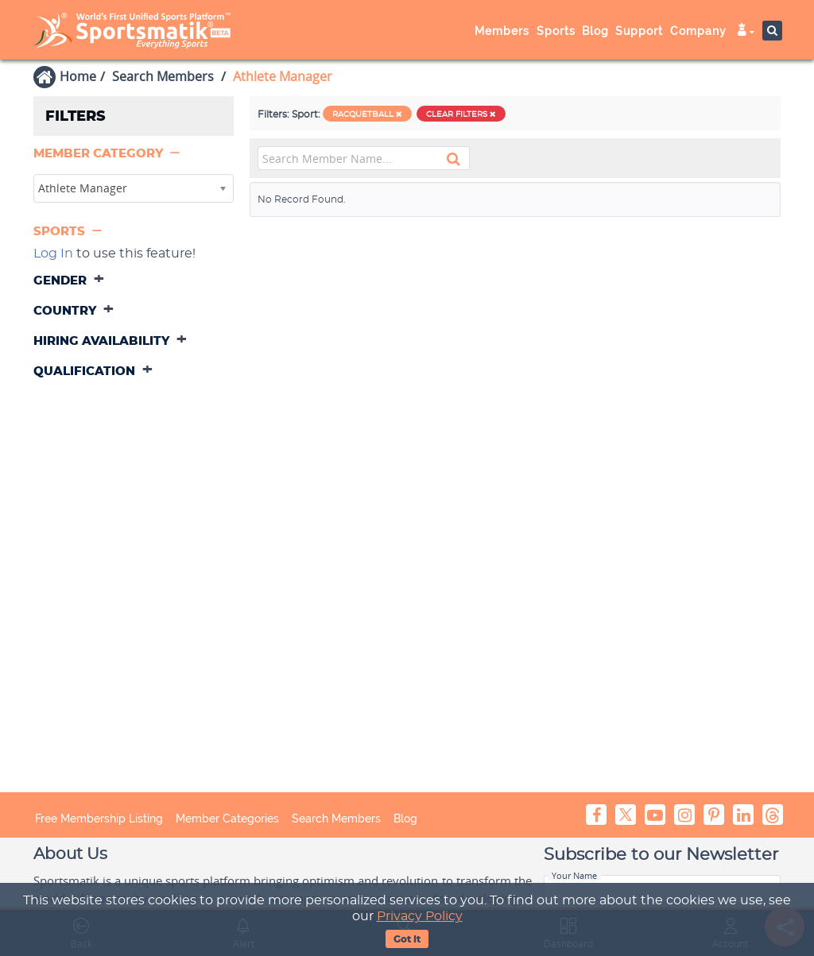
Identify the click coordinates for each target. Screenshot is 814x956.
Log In (53, 253)
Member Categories (227, 818)
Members (502, 31)
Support (639, 31)
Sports (556, 31)
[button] (108, 154)
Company (698, 31)
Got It (407, 939)
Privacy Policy (420, 916)
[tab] (133, 155)
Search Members (163, 76)
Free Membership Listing (99, 818)
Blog (595, 31)
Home (78, 76)
